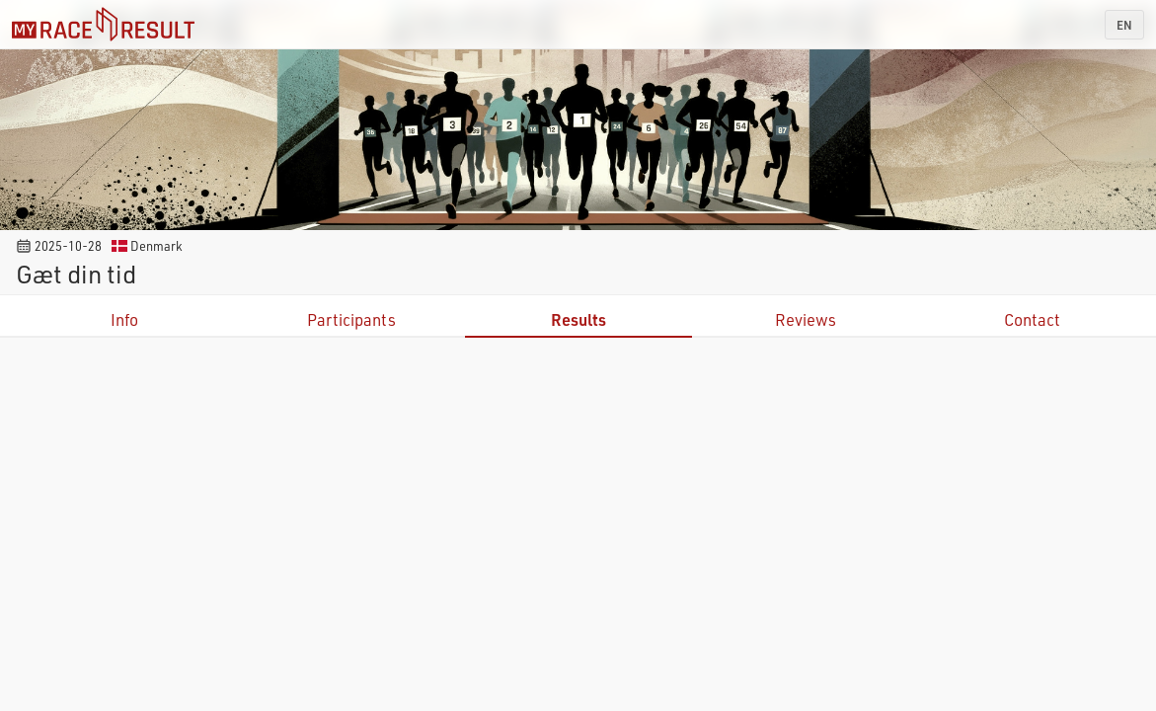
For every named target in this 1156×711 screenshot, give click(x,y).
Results (578, 319)
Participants (351, 319)
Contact (1032, 319)
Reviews (805, 319)
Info (124, 319)
